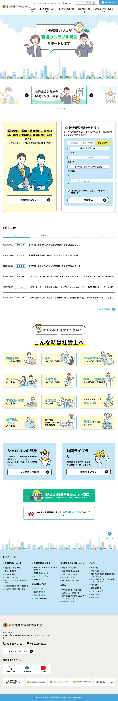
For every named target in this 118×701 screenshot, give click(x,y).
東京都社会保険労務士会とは (103, 10)
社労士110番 (38, 588)
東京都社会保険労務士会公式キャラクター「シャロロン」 (74, 597)
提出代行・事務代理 (12, 568)
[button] (27, 95)
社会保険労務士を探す (66, 10)
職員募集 (94, 585)
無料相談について (29, 199)
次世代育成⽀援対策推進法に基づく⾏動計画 (103, 575)
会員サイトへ (110, 2)
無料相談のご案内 (84, 10)
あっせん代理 (10, 574)
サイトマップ (55, 3)
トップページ (9, 556)
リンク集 (94, 568)
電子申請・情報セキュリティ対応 (88, 166)
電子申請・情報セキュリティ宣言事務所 (45, 568)
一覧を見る (104, 309)
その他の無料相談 (40, 598)
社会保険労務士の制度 (70, 571)
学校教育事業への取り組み (72, 590)
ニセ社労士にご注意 (41, 576)
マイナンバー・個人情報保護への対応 (16, 581)
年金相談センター (40, 595)
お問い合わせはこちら (18, 651)
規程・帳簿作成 (10, 571)
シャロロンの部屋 (29, 472)
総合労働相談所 (39, 592)
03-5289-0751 (14, 643)
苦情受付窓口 (96, 588)
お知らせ (33, 10)
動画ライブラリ (88, 471)
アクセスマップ (40, 3)
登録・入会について (69, 574)
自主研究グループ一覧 (70, 580)
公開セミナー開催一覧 (70, 593)
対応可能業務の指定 (88, 148)
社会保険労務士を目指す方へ (16, 589)
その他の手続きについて (71, 577)
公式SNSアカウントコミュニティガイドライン (102, 580)
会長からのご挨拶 (69, 568)
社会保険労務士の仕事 (47, 10)
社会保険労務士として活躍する (16, 586)
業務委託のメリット (41, 573)
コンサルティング (11, 577)
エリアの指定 (88, 157)
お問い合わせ (69, 3)
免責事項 (36, 579)
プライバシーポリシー (99, 571)
